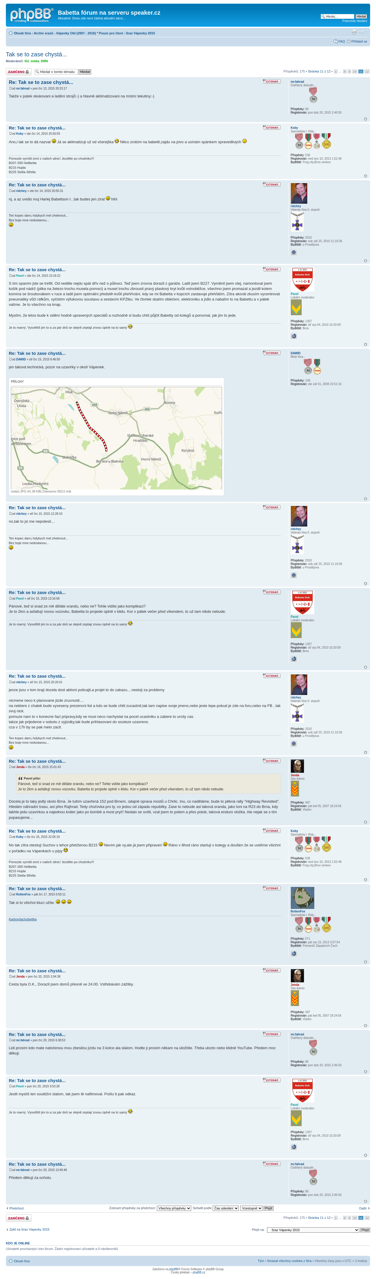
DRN (44, 61)
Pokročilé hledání (355, 21)
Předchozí (16, 1208)
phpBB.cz (199, 1272)
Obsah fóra (22, 33)
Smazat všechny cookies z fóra (289, 1261)
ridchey (21, 191)
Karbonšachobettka (23, 919)
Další (363, 1208)
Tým (261, 1261)
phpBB (173, 1269)
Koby (20, 133)
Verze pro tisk (354, 32)
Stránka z (319, 71)
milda (35, 61)
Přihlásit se (359, 41)
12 (367, 71)
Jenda (20, 767)
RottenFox (23, 894)
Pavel (20, 275)
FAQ (341, 41)
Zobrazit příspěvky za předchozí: (150, 1208)
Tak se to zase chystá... (36, 54)
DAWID (21, 359)
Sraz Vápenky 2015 (140, 33)
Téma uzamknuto (19, 71)
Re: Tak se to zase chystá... (41, 82)
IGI (27, 61)
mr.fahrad (23, 88)
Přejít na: (258, 1229)
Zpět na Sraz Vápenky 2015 (29, 1229)
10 (354, 71)
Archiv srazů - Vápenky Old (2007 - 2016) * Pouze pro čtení (78, 33)
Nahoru (365, 119)
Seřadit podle (216, 1208)
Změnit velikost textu (363, 32)
